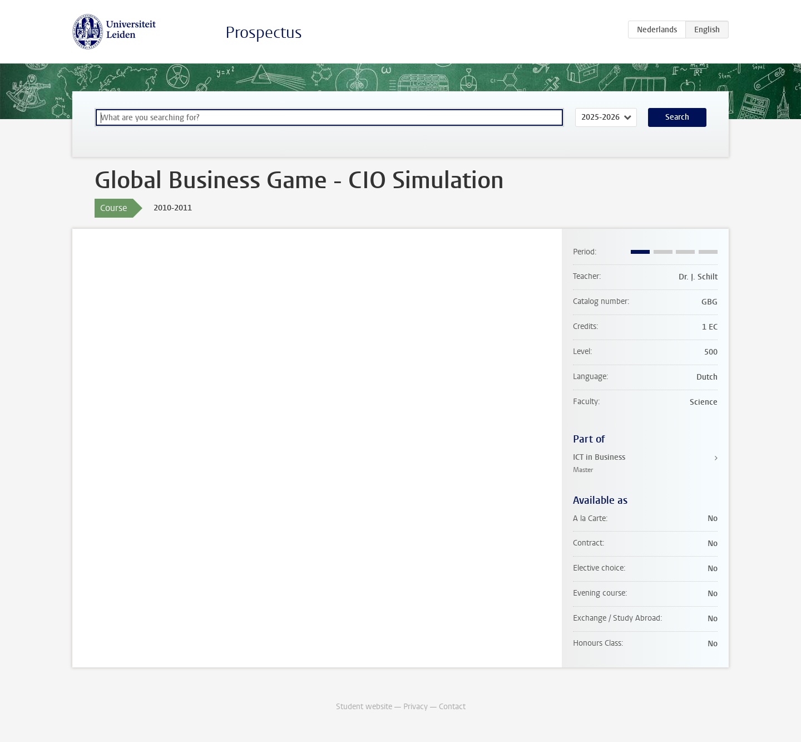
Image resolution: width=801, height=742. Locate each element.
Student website (364, 706)
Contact (452, 706)
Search (677, 117)
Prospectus (263, 32)
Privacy (415, 706)
